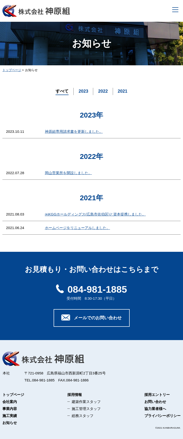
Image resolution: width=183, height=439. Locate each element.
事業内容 (9, 409)
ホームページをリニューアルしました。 (77, 228)
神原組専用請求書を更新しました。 (74, 131)
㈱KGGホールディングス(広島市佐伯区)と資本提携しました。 (95, 214)
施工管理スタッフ (86, 409)
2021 (122, 91)
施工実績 (9, 416)
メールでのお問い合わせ (91, 317)
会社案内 (9, 402)
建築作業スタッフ (86, 402)
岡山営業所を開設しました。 (68, 173)
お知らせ (9, 423)
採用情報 (74, 395)
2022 (103, 91)
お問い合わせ (155, 402)
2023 (83, 91)
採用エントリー (157, 395)
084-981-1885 (91, 289)
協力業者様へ (155, 409)
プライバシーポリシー (162, 416)
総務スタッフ (82, 416)
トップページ (13, 395)
